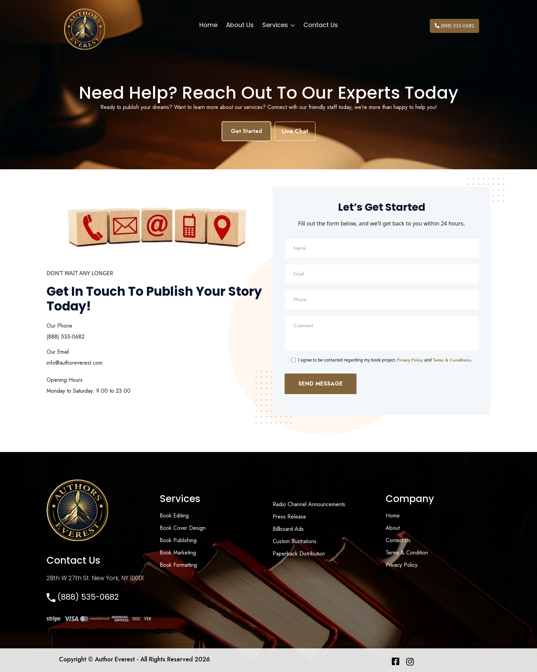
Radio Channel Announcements (309, 504)
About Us (240, 25)
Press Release (289, 517)
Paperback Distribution (299, 554)
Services (278, 25)
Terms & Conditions (452, 360)
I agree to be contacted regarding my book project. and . (385, 360)
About (393, 528)
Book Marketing (178, 553)
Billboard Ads (288, 529)
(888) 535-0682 (454, 25)
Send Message (320, 384)
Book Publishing (178, 540)
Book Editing (174, 516)
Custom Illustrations (294, 541)
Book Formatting (178, 565)
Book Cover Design (182, 528)
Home (208, 25)
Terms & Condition (407, 553)
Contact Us (320, 25)
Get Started (246, 131)
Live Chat (295, 131)
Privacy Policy (410, 360)
